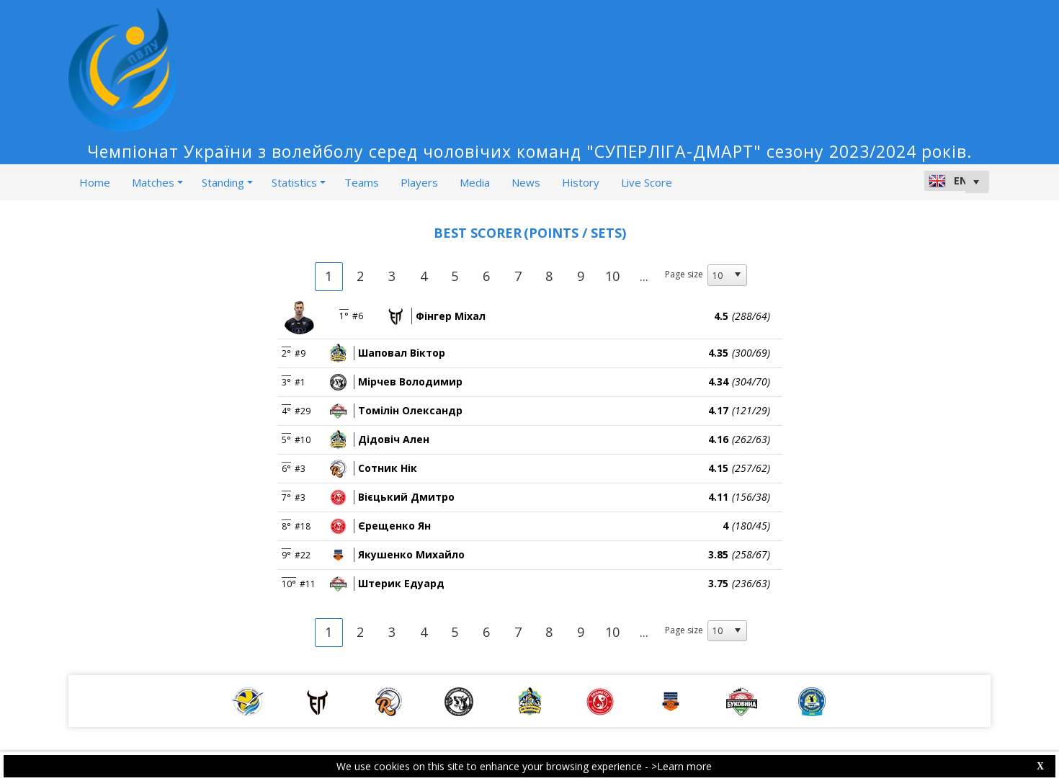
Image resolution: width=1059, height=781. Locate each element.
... (644, 276)
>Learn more (681, 766)
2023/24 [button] (267, 28)
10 (612, 276)
